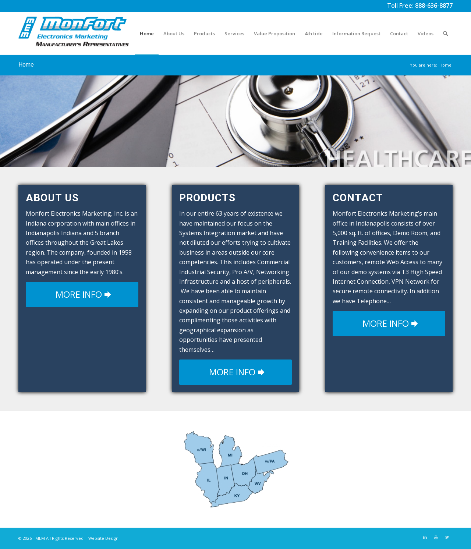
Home (26, 64)
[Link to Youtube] (436, 537)
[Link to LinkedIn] (425, 537)
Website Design (103, 538)
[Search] (445, 33)
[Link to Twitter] (447, 537)
